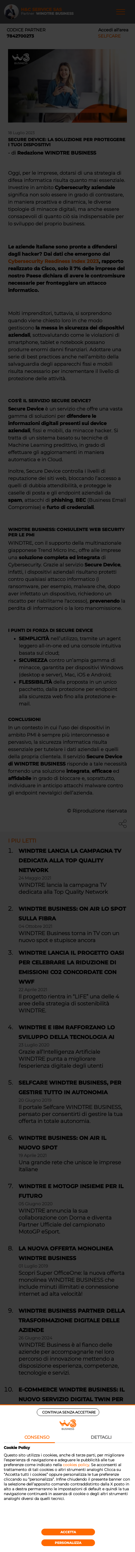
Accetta (68, 1532)
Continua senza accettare (69, 1412)
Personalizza (68, 1543)
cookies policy (76, 1464)
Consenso (36, 1437)
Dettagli (101, 1437)
